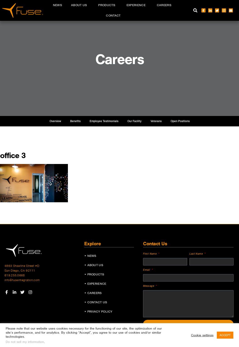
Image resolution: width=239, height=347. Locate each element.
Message (149, 286)
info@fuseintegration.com (22, 280)
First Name (150, 253)
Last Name (196, 253)
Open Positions (180, 121)
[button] (195, 10)
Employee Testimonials (104, 121)
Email (147, 270)
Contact (113, 15)
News (57, 5)
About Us (80, 5)
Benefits (75, 121)
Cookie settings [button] (202, 335)
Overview (55, 121)
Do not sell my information (25, 342)
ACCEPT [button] (225, 335)
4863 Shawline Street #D (22, 266)
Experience (137, 5)
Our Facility (134, 121)
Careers (165, 5)
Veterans (156, 121)
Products (107, 5)
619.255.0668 (15, 275)
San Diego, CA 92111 (20, 270)
